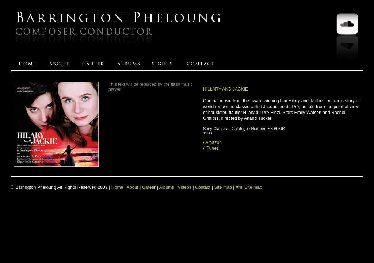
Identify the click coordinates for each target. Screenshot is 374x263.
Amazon (213, 142)
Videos (184, 187)
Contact (202, 187)
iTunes (212, 148)
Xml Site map (249, 187)
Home (117, 187)
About (132, 187)
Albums (166, 187)
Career (149, 187)
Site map (223, 187)
